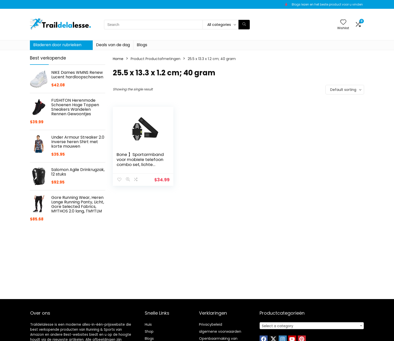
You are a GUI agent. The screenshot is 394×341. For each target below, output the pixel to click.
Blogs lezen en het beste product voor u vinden (327, 4)
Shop (149, 331)
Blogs (142, 45)
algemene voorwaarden (220, 331)
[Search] (244, 24)
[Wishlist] (343, 22)
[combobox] (312, 325)
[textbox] (312, 325)
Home (118, 58)
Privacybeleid (210, 324)
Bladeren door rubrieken (57, 45)
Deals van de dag (113, 45)
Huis (148, 324)
